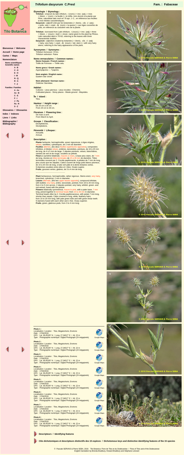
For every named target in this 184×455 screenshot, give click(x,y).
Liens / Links (10, 117)
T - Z (16, 84)
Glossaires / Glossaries (15, 110)
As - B (16, 93)
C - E (16, 96)
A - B (16, 68)
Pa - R (16, 104)
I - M (16, 76)
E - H (16, 73)
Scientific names (12, 65)
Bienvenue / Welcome (14, 48)
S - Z (16, 106)
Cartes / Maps (10, 56)
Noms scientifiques (13, 63)
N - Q (16, 78)
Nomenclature (10, 59)
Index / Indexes (11, 114)
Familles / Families (13, 87)
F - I (15, 98)
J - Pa (16, 101)
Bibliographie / (10, 121)
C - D (16, 70)
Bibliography (9, 124)
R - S (16, 81)
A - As (16, 90)
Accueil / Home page (13, 52)
